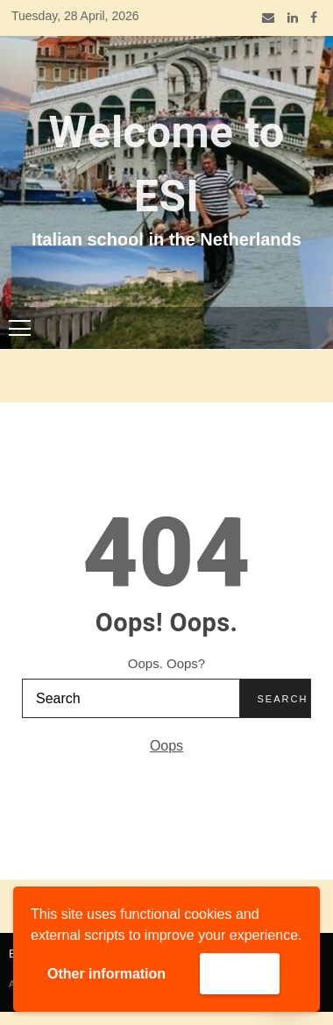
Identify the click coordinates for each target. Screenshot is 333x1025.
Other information (106, 973)
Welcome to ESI (167, 166)
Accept (239, 972)
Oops (166, 745)
